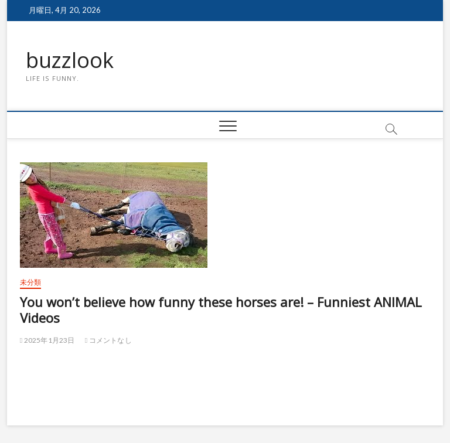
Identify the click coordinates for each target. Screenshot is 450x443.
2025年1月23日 (47, 340)
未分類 (31, 282)
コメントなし (108, 340)
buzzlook (70, 60)
